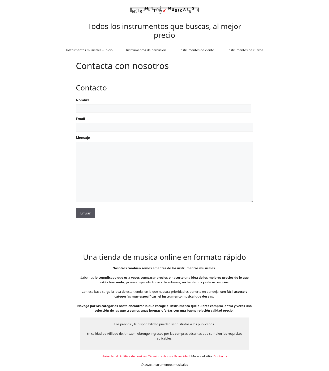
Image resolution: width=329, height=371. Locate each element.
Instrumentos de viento (196, 50)
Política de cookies (133, 356)
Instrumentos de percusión (146, 50)
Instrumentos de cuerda (245, 50)
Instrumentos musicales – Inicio (89, 50)
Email (80, 118)
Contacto (220, 356)
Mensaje (83, 137)
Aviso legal (110, 356)
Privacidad (182, 356)
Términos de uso (160, 356)
